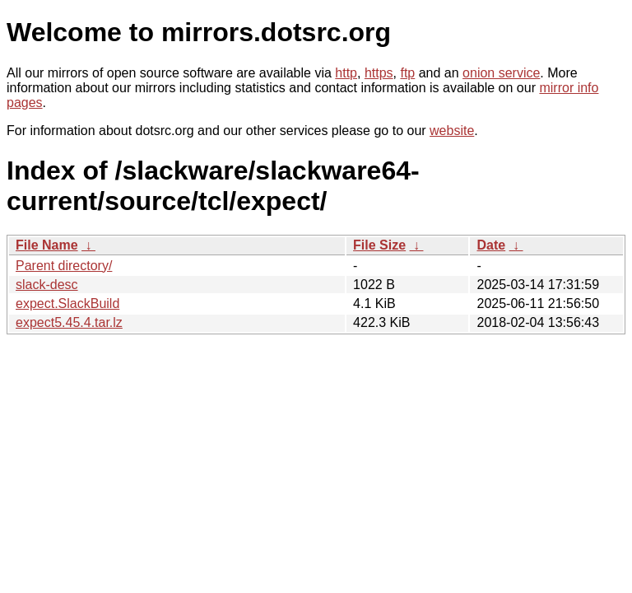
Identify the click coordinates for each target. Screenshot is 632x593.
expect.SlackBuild (67, 303)
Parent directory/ (64, 266)
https (379, 73)
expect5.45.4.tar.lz (69, 322)
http (346, 73)
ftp (407, 73)
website (452, 131)
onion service (501, 73)
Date (490, 245)
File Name (47, 245)
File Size (379, 245)
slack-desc (47, 285)
